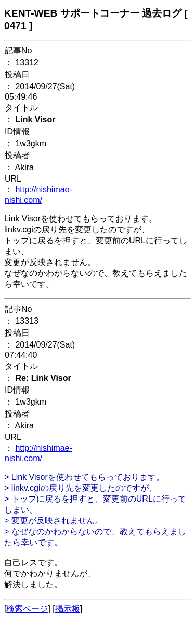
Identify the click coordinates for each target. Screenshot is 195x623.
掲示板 (67, 608)
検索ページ (27, 608)
